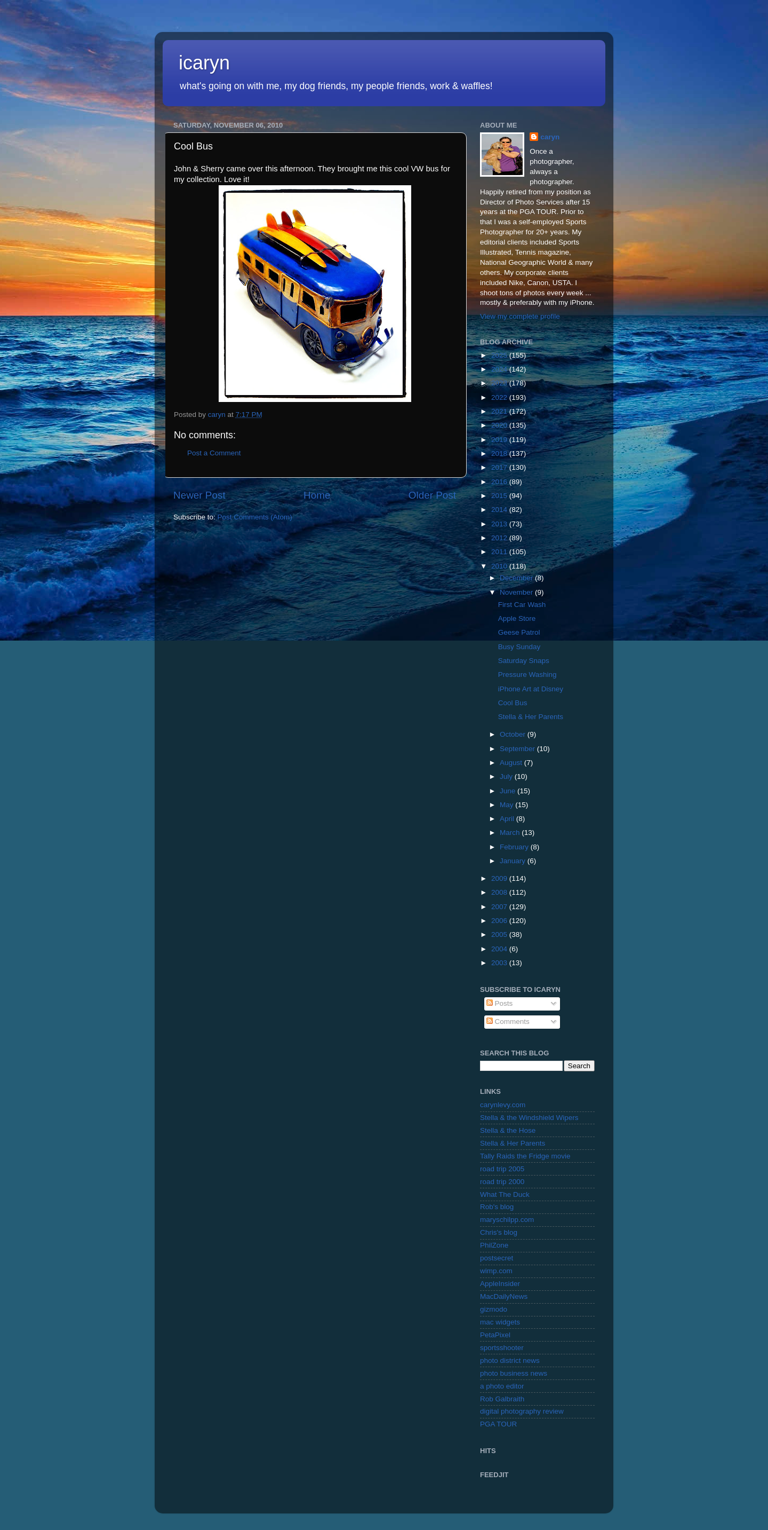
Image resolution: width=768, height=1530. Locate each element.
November (517, 592)
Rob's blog (497, 1207)
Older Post (432, 495)
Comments (508, 1022)
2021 (500, 411)
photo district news (510, 1361)
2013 (500, 524)
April (508, 819)
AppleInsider (500, 1284)
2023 (500, 383)
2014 (500, 510)
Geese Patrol (519, 632)
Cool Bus (512, 703)
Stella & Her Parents (530, 717)
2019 (500, 440)
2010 (500, 566)
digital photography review (522, 1411)
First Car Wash (522, 605)
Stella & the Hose (507, 1130)
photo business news (513, 1373)
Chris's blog (498, 1232)
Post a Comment (214, 453)
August (512, 763)
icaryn (204, 63)
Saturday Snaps (523, 661)
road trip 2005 (502, 1169)
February (515, 847)
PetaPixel (495, 1335)
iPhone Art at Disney (530, 689)
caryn (549, 137)
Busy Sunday (519, 647)
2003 (500, 963)
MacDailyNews (503, 1296)
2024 (500, 369)
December (517, 578)
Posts (499, 1003)
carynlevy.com (502, 1105)
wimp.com (496, 1271)
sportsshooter (502, 1348)
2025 (500, 355)
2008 (500, 892)
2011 (500, 552)
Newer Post (199, 495)
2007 (500, 907)
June (508, 791)
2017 (500, 467)
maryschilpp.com (507, 1220)
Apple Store (517, 618)
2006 (500, 921)
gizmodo (493, 1309)
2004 (500, 949)
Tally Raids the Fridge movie (525, 1156)
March (511, 833)
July (507, 776)
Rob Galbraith (502, 1399)
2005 (500, 934)
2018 (500, 453)
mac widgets (500, 1322)
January (513, 861)
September (518, 749)
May (507, 805)
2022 (500, 397)
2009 (500, 878)
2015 (500, 496)
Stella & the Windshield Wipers (529, 1118)
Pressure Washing (527, 675)
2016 (500, 482)
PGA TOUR (498, 1424)
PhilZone (494, 1245)
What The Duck (505, 1194)
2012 (500, 538)
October (513, 734)
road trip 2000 (502, 1182)
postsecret (496, 1258)
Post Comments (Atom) (255, 517)
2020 (500, 425)
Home (316, 495)
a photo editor (502, 1386)
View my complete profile (520, 316)
